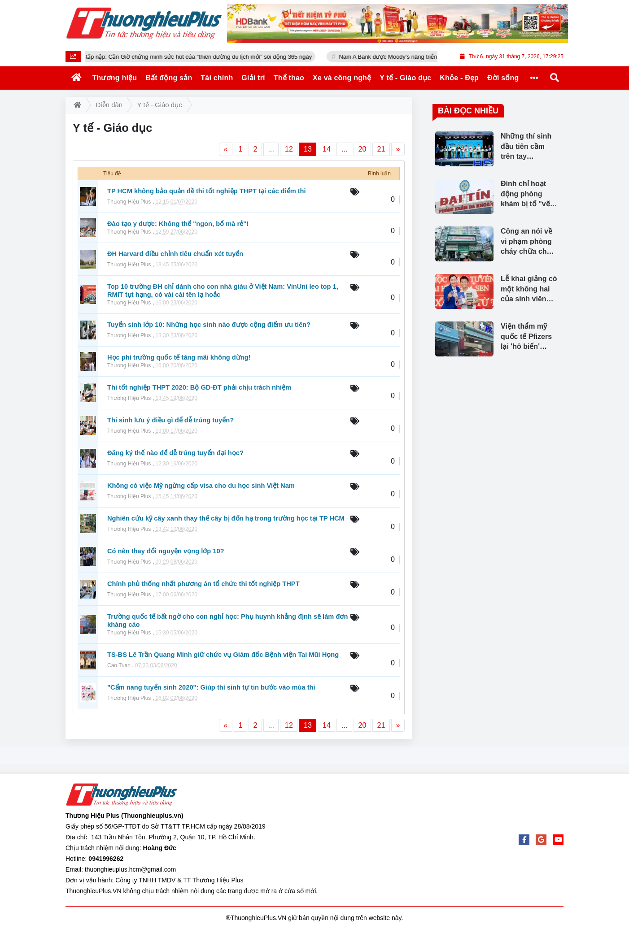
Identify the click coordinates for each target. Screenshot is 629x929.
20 (362, 149)
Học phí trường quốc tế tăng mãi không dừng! (179, 357)
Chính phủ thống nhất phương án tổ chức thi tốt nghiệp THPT (203, 583)
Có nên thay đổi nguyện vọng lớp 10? (165, 551)
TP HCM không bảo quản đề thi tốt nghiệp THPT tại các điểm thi (206, 191)
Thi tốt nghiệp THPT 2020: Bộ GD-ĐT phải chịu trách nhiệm (199, 387)
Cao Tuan (119, 665)
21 (381, 149)
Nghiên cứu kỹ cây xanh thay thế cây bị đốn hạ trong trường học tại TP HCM (226, 518)
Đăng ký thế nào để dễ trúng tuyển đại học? (175, 452)
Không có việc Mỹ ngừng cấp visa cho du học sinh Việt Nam (201, 485)
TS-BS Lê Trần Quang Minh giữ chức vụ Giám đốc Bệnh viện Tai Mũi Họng (223, 654)
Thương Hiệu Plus (129, 202)
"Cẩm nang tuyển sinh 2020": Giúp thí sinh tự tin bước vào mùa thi (211, 687)
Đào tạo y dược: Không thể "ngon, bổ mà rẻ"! (178, 223)
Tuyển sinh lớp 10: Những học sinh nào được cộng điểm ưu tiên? (208, 324)
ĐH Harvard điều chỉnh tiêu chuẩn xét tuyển (175, 253)
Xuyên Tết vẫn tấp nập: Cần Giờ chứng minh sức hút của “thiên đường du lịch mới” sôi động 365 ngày (202, 56)
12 (289, 149)
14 (327, 149)
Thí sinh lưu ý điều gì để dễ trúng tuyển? (170, 420)
